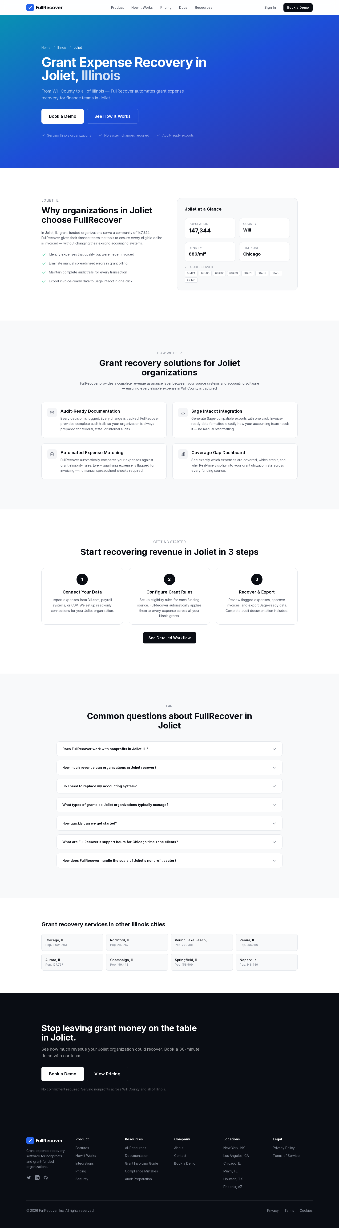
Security (82, 1179)
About (178, 1148)
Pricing (166, 7)
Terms (289, 1210)
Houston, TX (233, 1179)
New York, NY (234, 1148)
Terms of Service (286, 1156)
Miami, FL (230, 1171)
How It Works (142, 7)
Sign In (270, 7)
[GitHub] (45, 1177)
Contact (180, 1156)
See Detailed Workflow (170, 637)
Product (117, 7)
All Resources (135, 1148)
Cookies (306, 1210)
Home (46, 47)
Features (82, 1148)
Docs (183, 7)
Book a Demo (298, 7)
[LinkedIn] (37, 1177)
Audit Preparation (138, 1179)
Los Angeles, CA (236, 1156)
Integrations (85, 1163)
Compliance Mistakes (141, 1171)
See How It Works (112, 116)
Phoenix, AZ (232, 1187)
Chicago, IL (232, 1163)
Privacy (273, 1210)
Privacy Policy (284, 1148)
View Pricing (107, 1073)
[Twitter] (28, 1177)
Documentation (136, 1156)
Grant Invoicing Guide (141, 1163)
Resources (203, 7)
